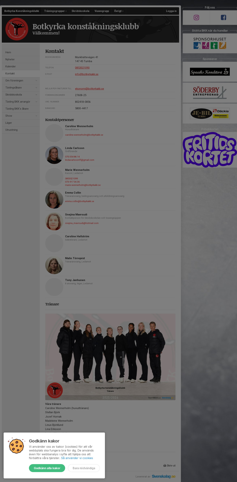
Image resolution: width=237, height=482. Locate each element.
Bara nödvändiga (84, 468)
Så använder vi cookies (77, 458)
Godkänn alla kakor (47, 468)
